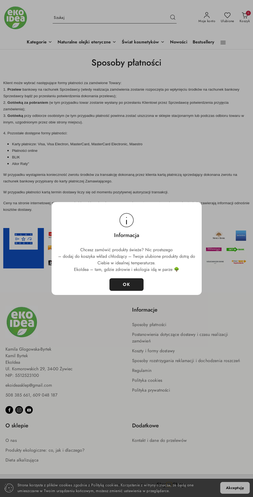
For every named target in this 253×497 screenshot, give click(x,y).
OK (126, 285)
